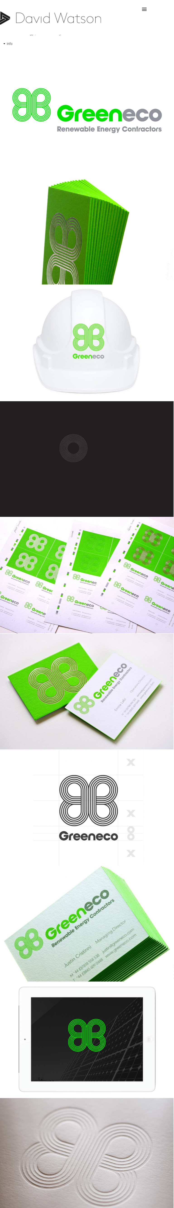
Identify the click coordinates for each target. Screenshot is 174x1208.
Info (9, 44)
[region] (87, 111)
